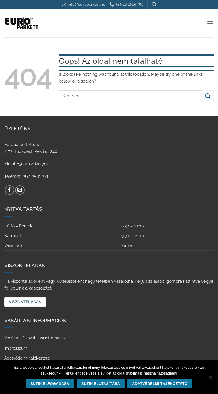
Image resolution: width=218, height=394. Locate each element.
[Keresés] (154, 4)
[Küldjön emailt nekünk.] (20, 190)
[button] (210, 23)
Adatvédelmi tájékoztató (27, 358)
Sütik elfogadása (49, 384)
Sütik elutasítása (100, 384)
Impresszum (15, 348)
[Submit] (208, 96)
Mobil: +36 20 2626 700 (26, 163)
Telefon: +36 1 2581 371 (26, 176)
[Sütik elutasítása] (210, 378)
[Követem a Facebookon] (9, 190)
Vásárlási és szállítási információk (35, 338)
